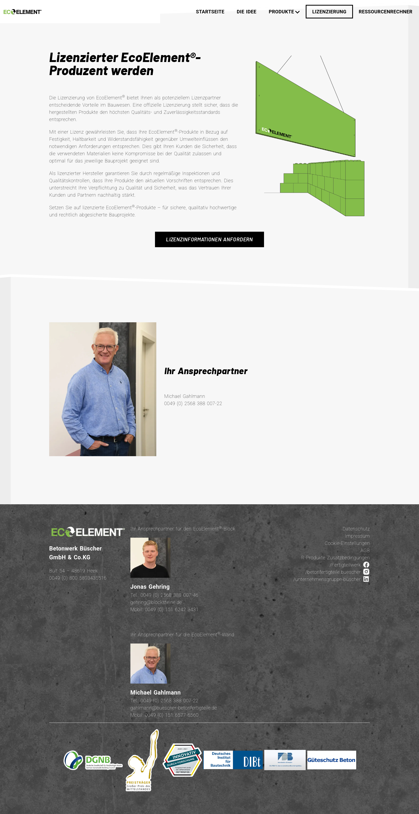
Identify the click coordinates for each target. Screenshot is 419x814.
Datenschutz (356, 529)
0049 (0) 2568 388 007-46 (170, 595)
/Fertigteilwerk (350, 565)
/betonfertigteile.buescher (337, 572)
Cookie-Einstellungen (347, 543)
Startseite (210, 11)
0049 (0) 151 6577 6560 (172, 715)
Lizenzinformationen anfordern (209, 239)
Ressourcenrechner (386, 11)
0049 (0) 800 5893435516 (78, 578)
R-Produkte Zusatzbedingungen (335, 557)
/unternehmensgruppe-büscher (331, 579)
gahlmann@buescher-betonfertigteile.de (173, 708)
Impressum (357, 536)
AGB (365, 550)
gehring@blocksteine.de (156, 602)
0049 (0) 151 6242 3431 (172, 609)
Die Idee (246, 11)
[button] (12, 802)
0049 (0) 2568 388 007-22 (170, 700)
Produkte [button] (284, 11)
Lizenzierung (329, 11)
